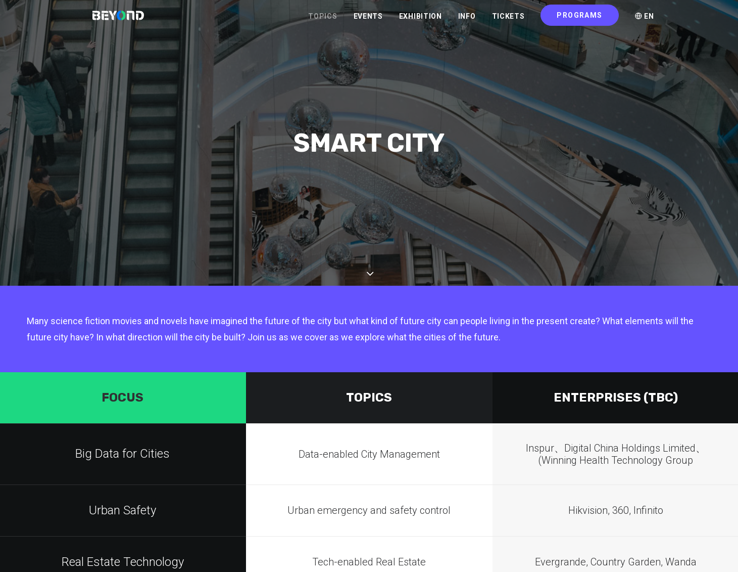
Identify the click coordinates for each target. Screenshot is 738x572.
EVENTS (368, 21)
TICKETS (508, 21)
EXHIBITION (420, 21)
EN (644, 21)
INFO (467, 21)
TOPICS (322, 21)
